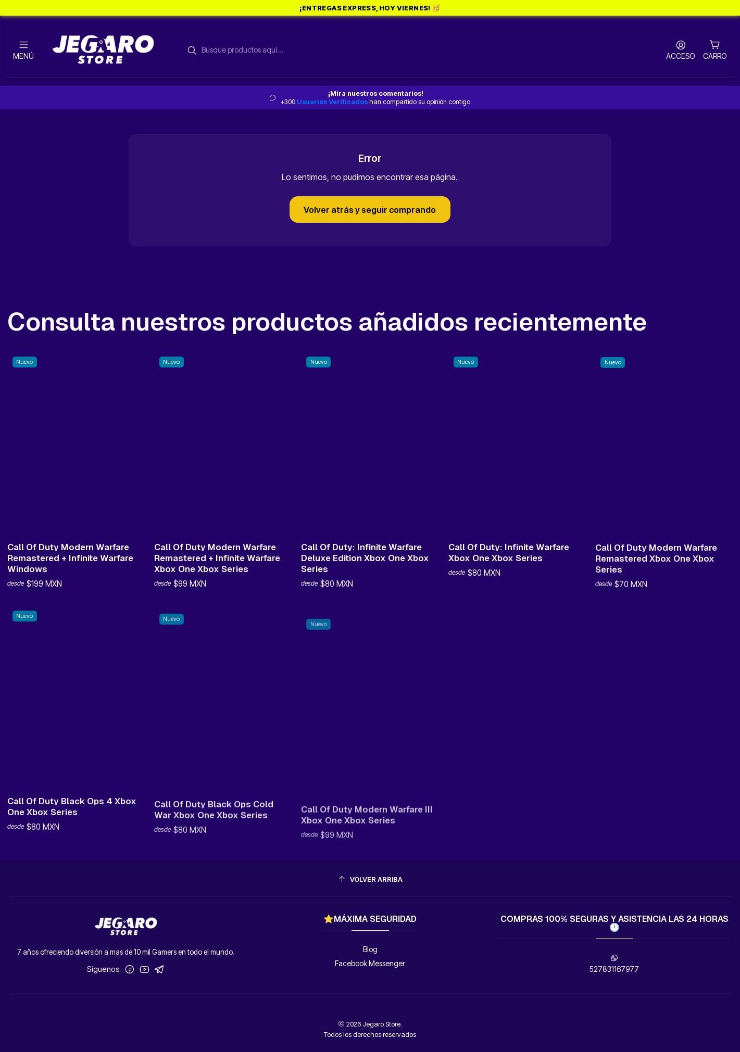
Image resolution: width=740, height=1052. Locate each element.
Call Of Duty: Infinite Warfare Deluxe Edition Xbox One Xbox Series (365, 594)
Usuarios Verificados (332, 102)
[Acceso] (680, 49)
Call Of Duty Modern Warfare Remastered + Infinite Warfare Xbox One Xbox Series (217, 580)
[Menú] (23, 49)
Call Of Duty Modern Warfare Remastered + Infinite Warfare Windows (70, 570)
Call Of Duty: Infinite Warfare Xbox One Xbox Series (508, 601)
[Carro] (715, 49)
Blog (370, 949)
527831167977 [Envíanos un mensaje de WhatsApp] (614, 963)
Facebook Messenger (370, 963)
